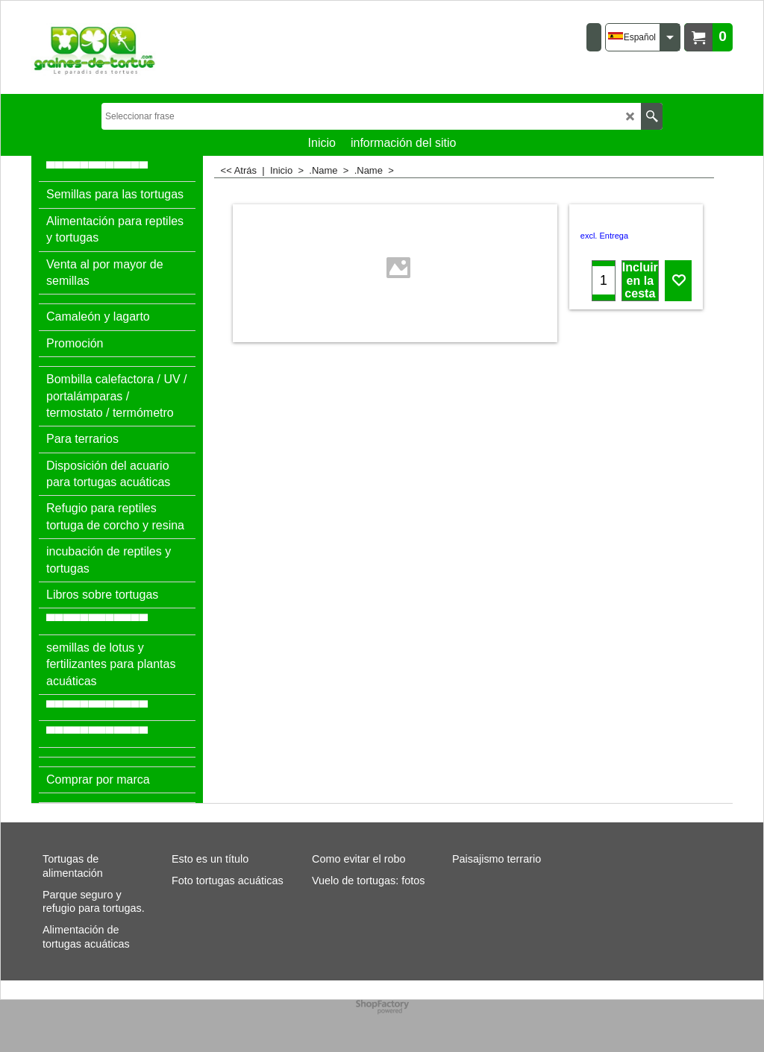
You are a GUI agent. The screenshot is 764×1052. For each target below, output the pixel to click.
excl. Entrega (604, 235)
